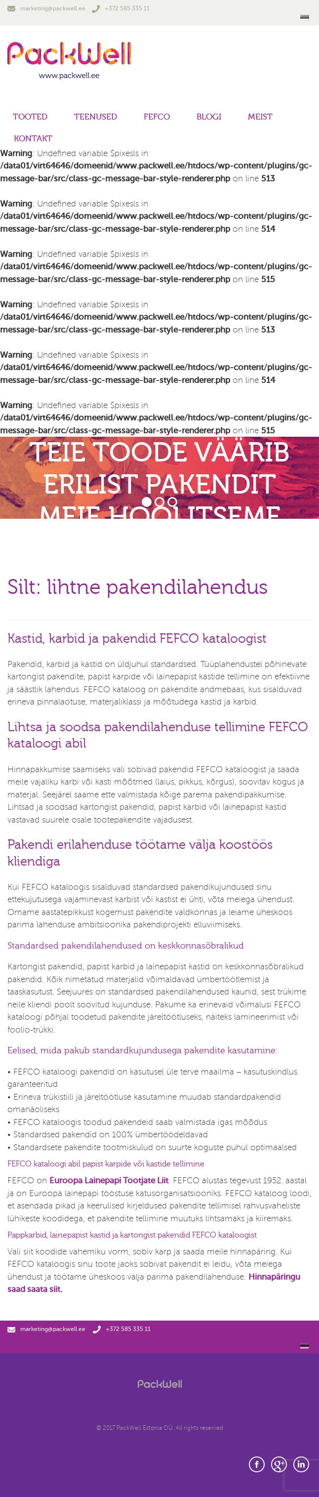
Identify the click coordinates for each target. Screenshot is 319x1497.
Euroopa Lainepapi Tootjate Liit (108, 1180)
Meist (260, 117)
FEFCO (157, 117)
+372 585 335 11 (121, 8)
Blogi (209, 117)
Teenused (95, 117)
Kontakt (33, 138)
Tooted (30, 117)
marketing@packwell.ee (46, 8)
